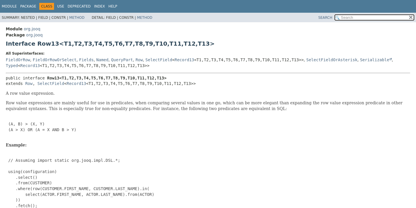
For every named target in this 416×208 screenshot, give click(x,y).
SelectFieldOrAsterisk (331, 59)
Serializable (374, 59)
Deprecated (79, 6)
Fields (86, 59)
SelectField (158, 59)
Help (112, 6)
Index (99, 6)
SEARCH (325, 18)
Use (60, 6)
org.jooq (32, 29)
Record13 (184, 59)
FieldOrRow (18, 59)
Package (28, 6)
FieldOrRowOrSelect (55, 59)
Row (139, 59)
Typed (12, 65)
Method (77, 18)
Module (9, 6)
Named (102, 59)
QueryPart (122, 59)
